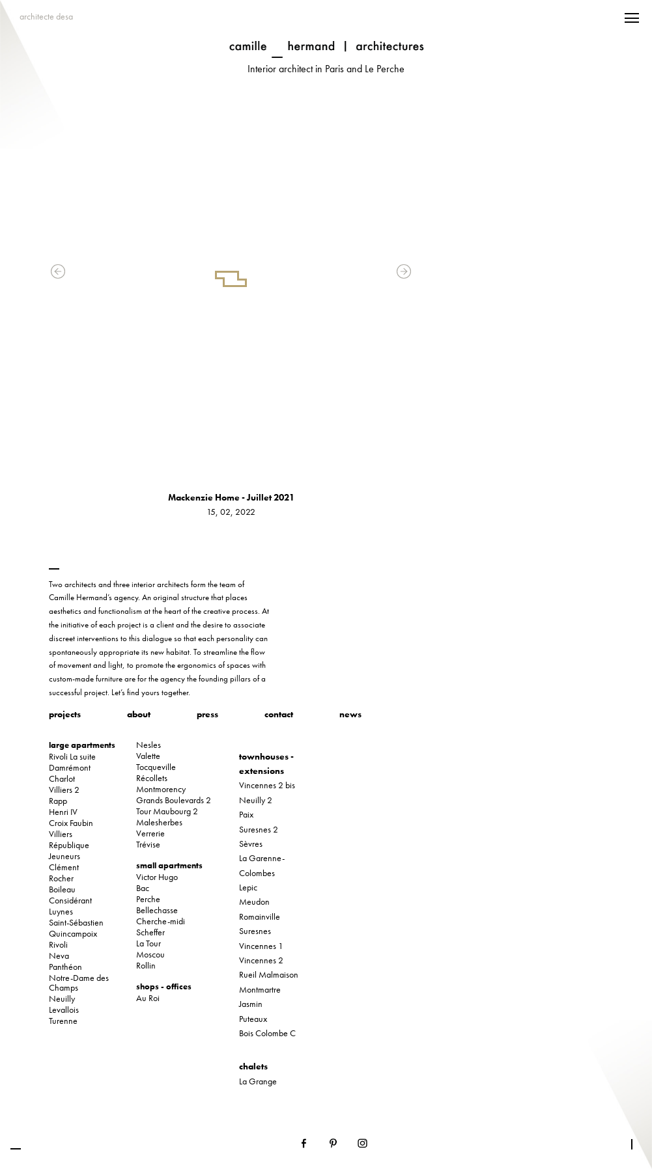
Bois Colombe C (267, 1033)
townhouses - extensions (266, 763)
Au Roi (148, 998)
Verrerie (150, 833)
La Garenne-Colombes (262, 865)
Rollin (146, 965)
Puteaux (253, 1019)
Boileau (62, 889)
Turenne (63, 1021)
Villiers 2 (64, 790)
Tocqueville (156, 767)
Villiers (60, 834)
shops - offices (163, 986)
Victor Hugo (157, 877)
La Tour (148, 943)
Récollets (151, 778)
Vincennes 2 (261, 960)
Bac (142, 888)
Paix (246, 814)
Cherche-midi (160, 921)
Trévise (148, 844)
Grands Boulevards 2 (173, 800)
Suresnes (255, 931)
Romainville (259, 916)
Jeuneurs (64, 856)
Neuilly (62, 999)
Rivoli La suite (72, 757)
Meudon (254, 901)
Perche (148, 899)
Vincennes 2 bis (267, 785)
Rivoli (58, 945)
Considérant (70, 900)
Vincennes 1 (261, 946)
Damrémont (70, 768)
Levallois (64, 1010)
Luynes (61, 911)
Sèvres (250, 843)
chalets (253, 1066)
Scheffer (150, 932)
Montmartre (260, 989)
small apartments (169, 865)
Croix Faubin (71, 823)
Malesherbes (159, 822)
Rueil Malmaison (268, 974)
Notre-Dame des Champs (79, 983)
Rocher (61, 878)
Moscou (150, 954)
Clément (64, 867)
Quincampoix (73, 934)
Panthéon (65, 967)
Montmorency (161, 789)
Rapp (58, 801)
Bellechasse (157, 910)
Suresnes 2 (258, 829)
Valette (148, 756)
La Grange (258, 1081)
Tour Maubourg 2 (167, 811)
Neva (59, 956)
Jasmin (250, 1004)
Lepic (248, 887)
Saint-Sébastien (76, 923)
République (69, 845)
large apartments (82, 744)
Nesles (148, 745)
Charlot (62, 779)
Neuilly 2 (255, 800)
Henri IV (63, 812)
